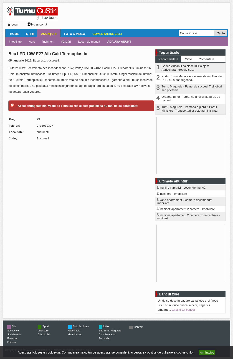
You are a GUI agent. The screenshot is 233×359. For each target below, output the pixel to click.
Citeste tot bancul (183, 309)
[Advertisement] (142, 17)
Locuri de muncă (89, 41)
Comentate (206, 59)
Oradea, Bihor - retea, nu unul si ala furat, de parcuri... (191, 98)
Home (14, 34)
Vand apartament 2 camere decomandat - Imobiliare (185, 201)
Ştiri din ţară (14, 334)
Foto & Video (74, 34)
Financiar (12, 338)
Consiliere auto (107, 334)
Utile (106, 326)
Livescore (43, 330)
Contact (138, 327)
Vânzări (66, 41)
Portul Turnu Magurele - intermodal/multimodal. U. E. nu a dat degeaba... (192, 78)
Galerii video (75, 334)
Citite (188, 59)
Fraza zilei (104, 338)
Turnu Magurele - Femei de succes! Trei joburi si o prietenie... (192, 88)
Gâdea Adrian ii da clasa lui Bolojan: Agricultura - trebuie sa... (185, 67)
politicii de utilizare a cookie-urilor (170, 352)
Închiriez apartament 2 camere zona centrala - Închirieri (188, 216)
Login (15, 24)
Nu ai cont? (39, 24)
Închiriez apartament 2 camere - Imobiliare (187, 209)
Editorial (11, 342)
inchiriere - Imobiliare (173, 193)
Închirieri (47, 41)
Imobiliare (15, 41)
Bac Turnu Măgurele (110, 330)
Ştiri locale (13, 330)
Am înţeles (207, 352)
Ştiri (30, 34)
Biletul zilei (44, 334)
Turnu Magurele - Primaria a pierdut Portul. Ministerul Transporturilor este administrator (190, 108)
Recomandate (168, 59)
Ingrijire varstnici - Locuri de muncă (182, 187)
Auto (32, 41)
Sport (45, 326)
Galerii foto (74, 330)
